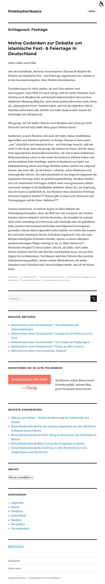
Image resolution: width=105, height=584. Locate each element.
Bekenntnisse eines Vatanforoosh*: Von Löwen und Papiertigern (50, 342)
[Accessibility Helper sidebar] (101, 3)
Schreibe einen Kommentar (56, 280)
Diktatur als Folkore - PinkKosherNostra (36, 417)
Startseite (14, 560)
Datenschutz (16, 546)
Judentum (13, 280)
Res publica (58, 277)
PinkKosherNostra (24, 11)
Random (16, 519)
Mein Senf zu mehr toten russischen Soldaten (39, 350)
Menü (91, 11)
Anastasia (13, 277)
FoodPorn (17, 511)
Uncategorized (20, 528)
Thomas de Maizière (30, 280)
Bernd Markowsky (22, 426)
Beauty (15, 507)
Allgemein (17, 502)
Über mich (14, 568)
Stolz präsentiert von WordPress (44, 578)
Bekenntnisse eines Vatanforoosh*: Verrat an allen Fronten (47, 346)
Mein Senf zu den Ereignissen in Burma (61, 443)
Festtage (85, 277)
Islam (93, 277)
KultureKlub (45, 277)
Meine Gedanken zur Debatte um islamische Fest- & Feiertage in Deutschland (45, 48)
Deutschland (73, 277)
